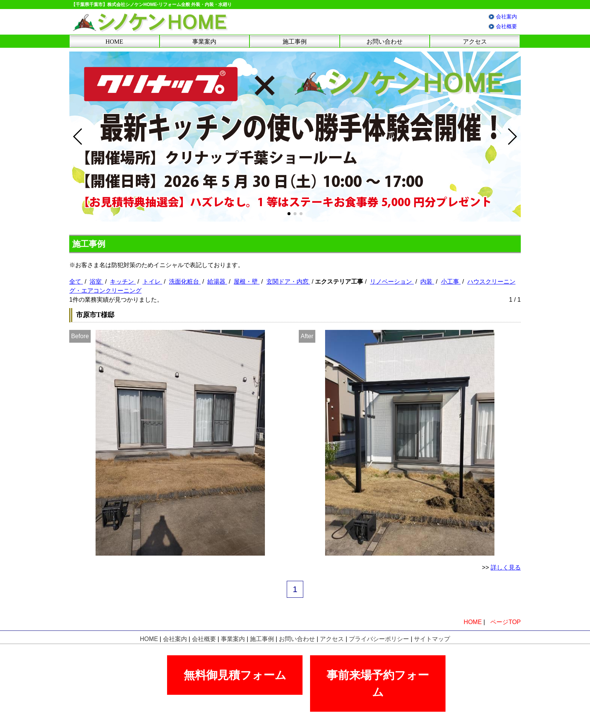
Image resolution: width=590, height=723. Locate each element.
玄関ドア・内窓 (288, 281)
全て (76, 281)
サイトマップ (432, 639)
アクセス (475, 41)
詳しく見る (506, 567)
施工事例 (295, 41)
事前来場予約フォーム (378, 683)
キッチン (122, 281)
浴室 (96, 281)
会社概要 (506, 26)
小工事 (451, 281)
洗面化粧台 (185, 281)
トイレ (152, 281)
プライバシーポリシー (379, 639)
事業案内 (204, 41)
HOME (114, 41)
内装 (427, 281)
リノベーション (392, 281)
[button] (288, 213)
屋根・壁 (246, 281)
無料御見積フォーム (235, 675)
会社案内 (506, 17)
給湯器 (217, 281)
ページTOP (505, 622)
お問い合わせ (384, 41)
